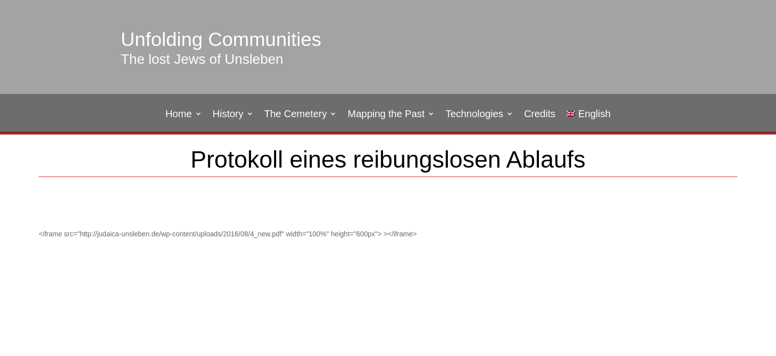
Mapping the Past (386, 114)
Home (178, 114)
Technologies (474, 114)
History (228, 114)
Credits (539, 114)
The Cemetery (295, 114)
